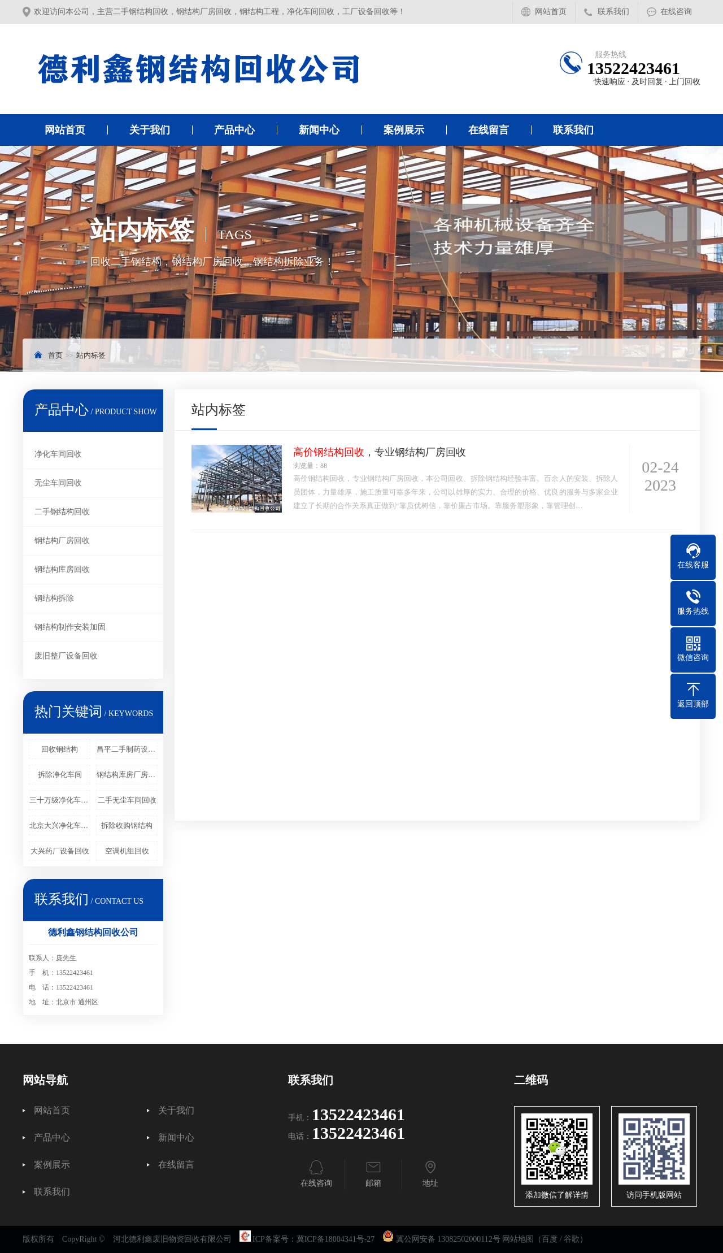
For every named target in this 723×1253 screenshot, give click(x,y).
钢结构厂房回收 (62, 540)
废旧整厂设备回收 (66, 656)
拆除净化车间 (60, 774)
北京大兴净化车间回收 (59, 825)
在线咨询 (676, 11)
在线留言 (488, 130)
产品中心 (234, 130)
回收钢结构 (59, 749)
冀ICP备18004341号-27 (335, 1239)
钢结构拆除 (54, 598)
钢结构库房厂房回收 (127, 774)
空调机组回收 (127, 851)
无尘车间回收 (58, 483)
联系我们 (613, 11)
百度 (550, 1239)
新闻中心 (319, 130)
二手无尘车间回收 (127, 800)
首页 (55, 355)
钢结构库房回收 (62, 569)
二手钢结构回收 (62, 512)
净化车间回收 (58, 454)
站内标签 (91, 355)
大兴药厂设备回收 (60, 851)
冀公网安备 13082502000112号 (448, 1239)
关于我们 (149, 130)
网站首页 (551, 11)
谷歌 (572, 1239)
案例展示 (404, 130)
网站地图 (518, 1239)
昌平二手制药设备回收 (127, 749)
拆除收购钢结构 (127, 825)
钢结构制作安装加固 (70, 627)
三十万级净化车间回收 (59, 800)
